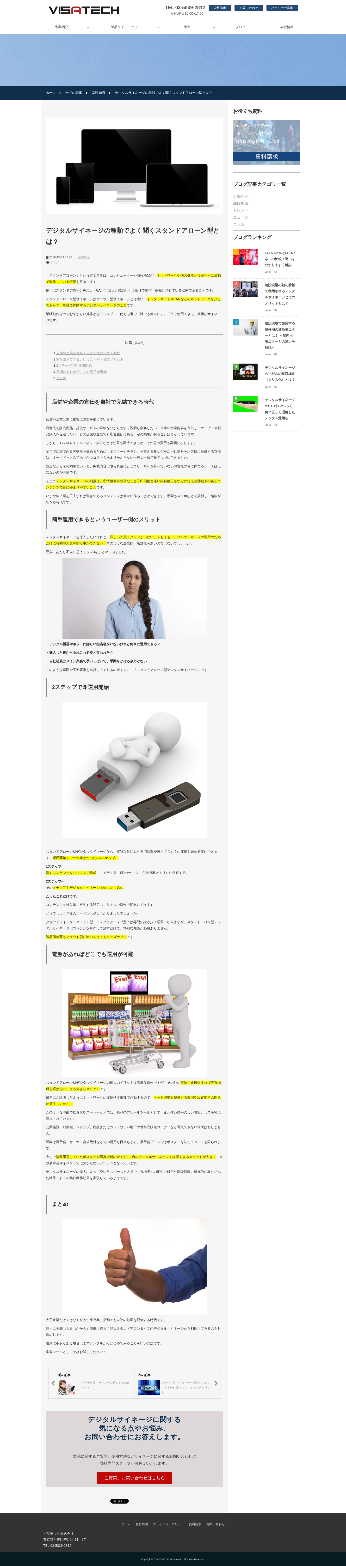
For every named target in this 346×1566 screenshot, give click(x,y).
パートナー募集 (282, 8)
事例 (187, 27)
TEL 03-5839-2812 (185, 7)
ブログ (240, 27)
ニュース (240, 217)
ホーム (51, 93)
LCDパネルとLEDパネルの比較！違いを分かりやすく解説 (280, 259)
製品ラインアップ (124, 27)
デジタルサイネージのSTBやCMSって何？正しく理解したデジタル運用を (280, 409)
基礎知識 (98, 93)
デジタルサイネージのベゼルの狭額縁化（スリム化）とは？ (280, 374)
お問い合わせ (248, 8)
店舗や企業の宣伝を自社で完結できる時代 (88, 353)
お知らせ (240, 197)
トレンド (240, 210)
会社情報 (287, 27)
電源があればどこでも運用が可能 (81, 372)
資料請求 (220, 8)
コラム (239, 224)
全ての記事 (73, 93)
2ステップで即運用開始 (74, 365)
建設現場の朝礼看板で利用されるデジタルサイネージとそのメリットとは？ (280, 294)
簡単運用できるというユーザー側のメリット (90, 359)
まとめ (61, 378)
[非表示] (139, 343)
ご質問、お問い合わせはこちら (134, 1477)
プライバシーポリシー (168, 1524)
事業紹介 (61, 27)
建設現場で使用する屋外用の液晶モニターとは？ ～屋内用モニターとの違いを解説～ (280, 335)
